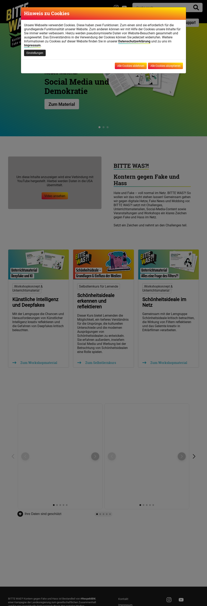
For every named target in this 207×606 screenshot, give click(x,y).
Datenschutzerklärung (134, 41)
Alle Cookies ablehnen (130, 66)
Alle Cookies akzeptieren (165, 66)
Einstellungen (34, 53)
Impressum (32, 45)
